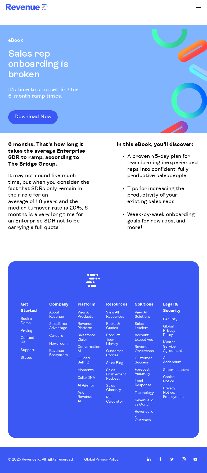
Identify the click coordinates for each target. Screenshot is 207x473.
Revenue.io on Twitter (172, 459)
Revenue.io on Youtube (195, 459)
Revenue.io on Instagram (183, 459)
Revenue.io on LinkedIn (148, 459)
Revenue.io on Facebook (160, 459)
